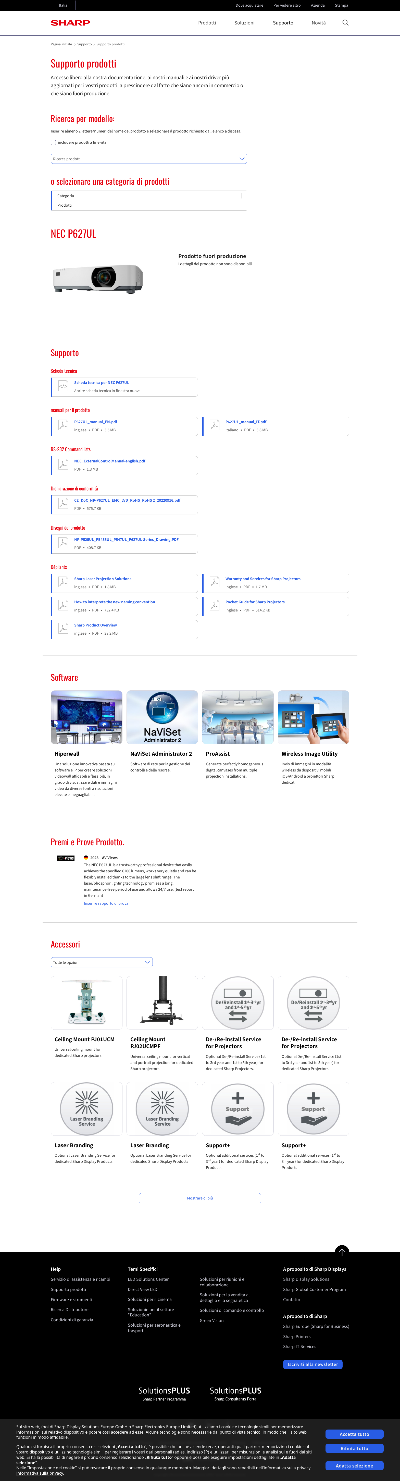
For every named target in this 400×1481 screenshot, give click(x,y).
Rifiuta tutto (354, 1448)
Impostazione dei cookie (52, 1468)
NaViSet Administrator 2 (161, 754)
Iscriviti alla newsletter (313, 1364)
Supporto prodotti (68, 1289)
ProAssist (218, 754)
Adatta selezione (354, 1466)
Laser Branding (74, 1145)
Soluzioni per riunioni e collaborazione (222, 1282)
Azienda (318, 5)
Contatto (291, 1300)
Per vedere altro (287, 5)
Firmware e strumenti (71, 1300)
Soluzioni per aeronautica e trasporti (154, 1328)
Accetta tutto (354, 1434)
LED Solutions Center (148, 1279)
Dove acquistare (249, 5)
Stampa (342, 5)
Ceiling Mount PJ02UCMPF (148, 1043)
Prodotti (208, 22)
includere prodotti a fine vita (82, 142)
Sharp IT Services (299, 1346)
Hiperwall (67, 754)
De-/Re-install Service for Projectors (233, 1043)
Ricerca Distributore (70, 1309)
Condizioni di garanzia (72, 1320)
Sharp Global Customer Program (314, 1289)
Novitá (319, 22)
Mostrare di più (200, 1198)
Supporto (284, 22)
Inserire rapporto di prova (106, 903)
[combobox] (149, 159)
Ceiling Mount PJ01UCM (85, 1039)
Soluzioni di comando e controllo (232, 1310)
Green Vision (212, 1320)
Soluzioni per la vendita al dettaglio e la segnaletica (225, 1298)
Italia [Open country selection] (63, 5)
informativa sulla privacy (39, 1473)
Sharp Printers (297, 1336)
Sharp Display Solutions (306, 1279)
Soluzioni (245, 22)
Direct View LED (142, 1289)
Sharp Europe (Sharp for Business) (316, 1326)
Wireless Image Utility (310, 754)
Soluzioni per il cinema (150, 1300)
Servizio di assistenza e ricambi (80, 1279)
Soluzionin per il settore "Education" (151, 1312)
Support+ (218, 1145)
